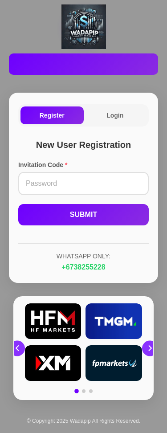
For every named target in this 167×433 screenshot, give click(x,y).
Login (114, 115)
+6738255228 (83, 267)
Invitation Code (42, 164)
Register (52, 115)
